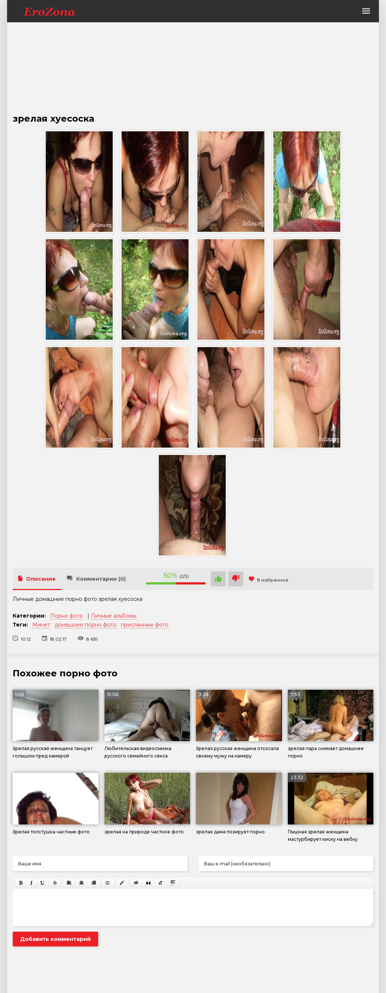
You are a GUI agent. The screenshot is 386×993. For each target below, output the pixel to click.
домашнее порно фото (85, 624)
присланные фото (144, 624)
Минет (41, 624)
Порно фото (66, 615)
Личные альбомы (113, 615)
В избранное (269, 580)
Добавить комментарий (55, 939)
